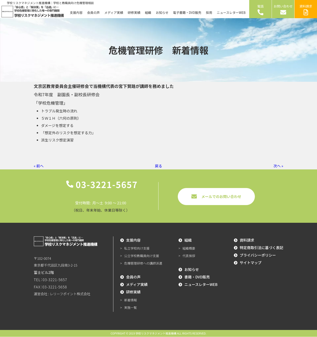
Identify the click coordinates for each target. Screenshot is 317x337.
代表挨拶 (189, 256)
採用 (209, 12)
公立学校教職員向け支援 (141, 256)
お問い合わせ (283, 9)
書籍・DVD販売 (197, 277)
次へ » (278, 165)
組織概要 (189, 248)
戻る (158, 165)
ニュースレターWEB (231, 12)
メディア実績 (113, 12)
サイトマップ (250, 262)
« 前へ (39, 165)
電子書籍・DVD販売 (187, 12)
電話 (260, 9)
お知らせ (162, 12)
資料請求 (306, 9)
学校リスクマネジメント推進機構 (156, 333)
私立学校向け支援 (137, 248)
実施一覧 (130, 307)
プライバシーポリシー (258, 255)
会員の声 (93, 12)
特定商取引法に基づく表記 (261, 247)
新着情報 (130, 300)
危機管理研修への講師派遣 (143, 263)
